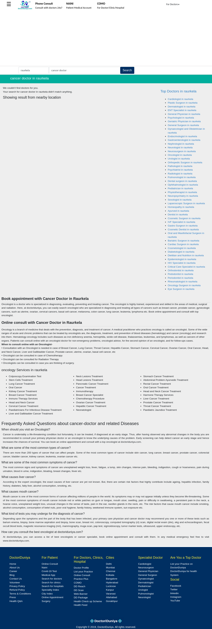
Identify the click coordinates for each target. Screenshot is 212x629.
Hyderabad (112, 582)
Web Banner (81, 593)
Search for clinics (51, 582)
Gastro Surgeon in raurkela (183, 225)
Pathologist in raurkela (180, 166)
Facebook (175, 585)
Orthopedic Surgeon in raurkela (185, 162)
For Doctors (173, 4)
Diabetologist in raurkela (181, 251)
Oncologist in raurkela (180, 155)
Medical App (48, 575)
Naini (44, 567)
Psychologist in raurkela (181, 117)
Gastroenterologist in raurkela (184, 140)
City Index (47, 593)
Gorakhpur (112, 601)
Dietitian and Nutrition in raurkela (186, 255)
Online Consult (50, 564)
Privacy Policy (17, 586)
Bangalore (111, 578)
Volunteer (14, 582)
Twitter (174, 589)
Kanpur (110, 589)
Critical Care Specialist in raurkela (186, 266)
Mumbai (110, 567)
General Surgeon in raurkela (183, 125)
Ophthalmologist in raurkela (183, 184)
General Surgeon (147, 575)
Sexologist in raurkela (180, 199)
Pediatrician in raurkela (180, 188)
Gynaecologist (146, 578)
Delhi (109, 564)
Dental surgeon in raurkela (182, 181)
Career (13, 571)
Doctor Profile (81, 567)
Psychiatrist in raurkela (180, 169)
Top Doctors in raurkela (178, 91)
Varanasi (111, 593)
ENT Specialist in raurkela (182, 110)
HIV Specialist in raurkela (182, 263)
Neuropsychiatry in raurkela (183, 196)
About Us (14, 567)
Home (12, 564)
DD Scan (79, 590)
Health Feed (80, 605)
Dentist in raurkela (178, 214)
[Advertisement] (106, 38)
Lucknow (111, 586)
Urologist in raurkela (179, 158)
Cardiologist (144, 564)
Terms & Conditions (20, 593)
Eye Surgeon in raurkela (181, 289)
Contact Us (15, 578)
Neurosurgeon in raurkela (182, 151)
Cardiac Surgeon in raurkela (183, 244)
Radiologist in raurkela (180, 173)
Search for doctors (52, 578)
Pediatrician (144, 586)
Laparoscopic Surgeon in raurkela (186, 203)
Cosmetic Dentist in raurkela (183, 229)
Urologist (143, 589)
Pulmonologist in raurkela (182, 177)
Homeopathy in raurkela (181, 207)
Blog (11, 575)
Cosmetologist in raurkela (182, 248)
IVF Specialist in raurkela (181, 222)
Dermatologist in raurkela (181, 106)
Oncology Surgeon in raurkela (184, 285)
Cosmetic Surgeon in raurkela (184, 218)
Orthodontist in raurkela (181, 270)
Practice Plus (81, 578)
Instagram (175, 597)
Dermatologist (145, 582)
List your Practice (83, 571)
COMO (78, 582)
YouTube (175, 600)
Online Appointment (52, 597)
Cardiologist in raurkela (180, 99)
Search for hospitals (52, 586)
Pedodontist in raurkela (180, 274)
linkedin (174, 593)
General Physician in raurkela (184, 114)
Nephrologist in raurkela (181, 143)
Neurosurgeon (146, 567)
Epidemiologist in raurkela (182, 259)
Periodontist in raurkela (180, 278)
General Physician (148, 571)
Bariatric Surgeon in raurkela (183, 240)
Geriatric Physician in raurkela (184, 121)
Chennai (110, 571)
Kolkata (110, 575)
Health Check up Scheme (88, 601)
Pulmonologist (146, 593)
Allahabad (111, 597)
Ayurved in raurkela (178, 210)
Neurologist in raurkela (180, 147)
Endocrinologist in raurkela (182, 136)
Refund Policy (17, 589)
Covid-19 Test (49, 571)
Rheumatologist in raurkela (182, 281)
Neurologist (144, 597)
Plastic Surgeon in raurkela (182, 102)
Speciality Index (50, 589)
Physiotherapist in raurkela (182, 192)
